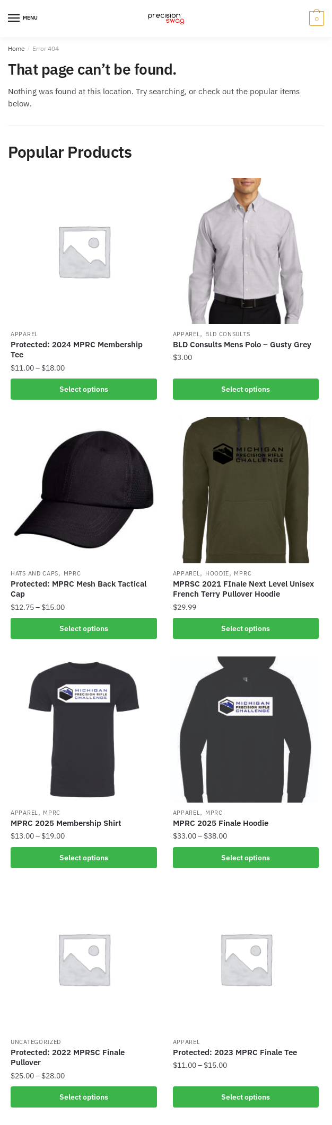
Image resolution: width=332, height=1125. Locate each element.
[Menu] (24, 18)
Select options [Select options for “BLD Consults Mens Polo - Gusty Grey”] (245, 389)
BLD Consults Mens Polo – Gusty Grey (242, 344)
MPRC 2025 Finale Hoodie (220, 823)
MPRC (72, 573)
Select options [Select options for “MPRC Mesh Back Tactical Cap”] (83, 628)
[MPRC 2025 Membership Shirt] (84, 729)
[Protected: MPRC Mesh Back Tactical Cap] (84, 490)
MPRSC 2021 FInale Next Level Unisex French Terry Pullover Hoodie (243, 589)
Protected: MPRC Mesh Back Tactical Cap (78, 589)
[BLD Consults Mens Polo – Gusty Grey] (246, 251)
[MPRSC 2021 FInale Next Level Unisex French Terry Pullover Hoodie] (246, 490)
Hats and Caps (34, 573)
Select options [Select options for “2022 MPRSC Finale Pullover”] (83, 1097)
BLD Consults (227, 334)
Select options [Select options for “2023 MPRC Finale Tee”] (245, 1097)
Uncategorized (36, 1042)
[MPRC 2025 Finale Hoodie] (246, 729)
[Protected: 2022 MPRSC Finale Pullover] (84, 959)
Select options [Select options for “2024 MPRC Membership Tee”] (83, 389)
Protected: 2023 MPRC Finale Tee (235, 1052)
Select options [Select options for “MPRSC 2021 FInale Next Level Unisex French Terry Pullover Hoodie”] (245, 628)
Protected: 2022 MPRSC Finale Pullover (68, 1057)
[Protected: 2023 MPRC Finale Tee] (246, 959)
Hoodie (217, 573)
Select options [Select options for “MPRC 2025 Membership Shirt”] (83, 857)
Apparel (24, 334)
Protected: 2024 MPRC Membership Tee (77, 349)
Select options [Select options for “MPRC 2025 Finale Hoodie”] (245, 857)
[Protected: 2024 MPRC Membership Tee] (84, 251)
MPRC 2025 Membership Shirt (66, 823)
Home (16, 48)
